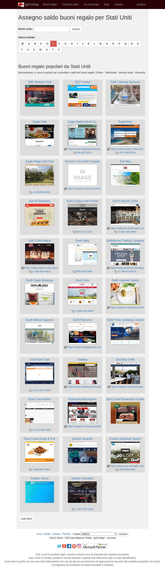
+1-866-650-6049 (82, 311)
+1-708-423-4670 (125, 271)
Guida (47, 534)
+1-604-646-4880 (125, 231)
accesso (141, 4)
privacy (56, 534)
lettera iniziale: (26, 37)
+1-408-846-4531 (40, 192)
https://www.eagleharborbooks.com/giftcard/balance (94, 149)
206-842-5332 (82, 152)
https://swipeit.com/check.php (125, 386)
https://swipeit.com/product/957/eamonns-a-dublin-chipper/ (97, 188)
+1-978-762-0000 (40, 429)
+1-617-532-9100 (82, 509)
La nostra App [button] (91, 4)
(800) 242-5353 (82, 231)
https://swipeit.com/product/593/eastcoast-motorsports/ (95, 426)
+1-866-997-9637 (40, 469)
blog (106, 4)
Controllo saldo (70, 4)
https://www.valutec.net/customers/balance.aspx (135, 149)
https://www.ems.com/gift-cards (126, 466)
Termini (67, 534)
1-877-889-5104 (125, 152)
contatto (118, 4)
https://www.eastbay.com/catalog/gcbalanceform (92, 386)
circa (39, 534)
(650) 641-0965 (82, 271)
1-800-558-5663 (125, 469)
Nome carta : (25, 28)
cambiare (123, 534)
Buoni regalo (50, 4)
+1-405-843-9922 (40, 271)
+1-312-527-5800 (40, 390)
